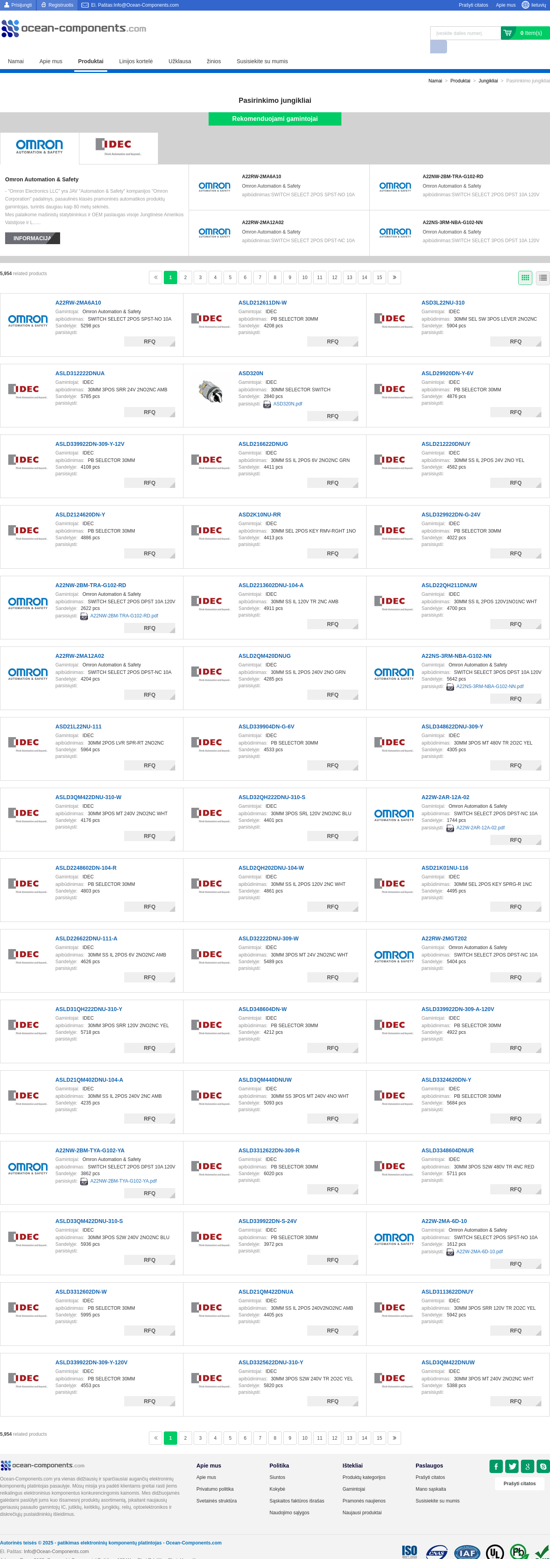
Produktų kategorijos (364, 1464)
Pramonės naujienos (364, 1487)
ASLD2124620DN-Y (80, 501)
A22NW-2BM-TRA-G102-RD (453, 163)
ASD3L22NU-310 (443, 289)
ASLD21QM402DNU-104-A (89, 1066)
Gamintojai (354, 1476)
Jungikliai (488, 67)
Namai (16, 48)
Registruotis (60, 5)
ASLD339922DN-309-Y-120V (91, 1349)
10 (304, 264)
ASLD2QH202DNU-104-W (271, 854)
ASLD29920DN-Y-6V (447, 360)
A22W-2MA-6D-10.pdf (479, 1238)
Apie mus (506, 5)
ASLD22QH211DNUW (449, 572)
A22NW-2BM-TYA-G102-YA (90, 1137)
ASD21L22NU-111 (78, 713)
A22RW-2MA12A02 (263, 209)
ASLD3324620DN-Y (446, 1066)
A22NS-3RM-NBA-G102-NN (453, 209)
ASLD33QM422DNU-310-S (89, 1208)
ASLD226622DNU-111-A (86, 925)
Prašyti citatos (473, 5)
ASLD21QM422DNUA (265, 1278)
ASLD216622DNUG (263, 430)
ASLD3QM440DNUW (265, 1066)
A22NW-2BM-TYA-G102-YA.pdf (123, 1167)
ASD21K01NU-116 (445, 854)
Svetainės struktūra (216, 1487)
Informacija (32, 225)
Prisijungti (21, 5)
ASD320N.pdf (287, 390)
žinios (214, 48)
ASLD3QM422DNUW (448, 1349)
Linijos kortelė (136, 48)
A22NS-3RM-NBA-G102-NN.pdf (490, 673)
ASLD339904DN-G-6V (266, 713)
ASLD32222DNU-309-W (268, 925)
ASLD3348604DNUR (448, 1137)
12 (334, 264)
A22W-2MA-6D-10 (444, 1208)
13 (349, 264)
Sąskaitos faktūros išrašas (297, 1487)
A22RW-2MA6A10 (261, 163)
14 (364, 264)
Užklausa (180, 48)
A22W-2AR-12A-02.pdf (480, 814)
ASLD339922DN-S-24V (267, 1208)
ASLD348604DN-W (262, 996)
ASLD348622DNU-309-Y (452, 713)
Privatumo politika (215, 1476)
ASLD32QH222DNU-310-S (271, 784)
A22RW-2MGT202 (444, 925)
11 (319, 264)
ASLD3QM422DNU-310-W (88, 784)
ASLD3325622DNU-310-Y (270, 1349)
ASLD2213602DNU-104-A (271, 572)
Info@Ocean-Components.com (56, 1538)
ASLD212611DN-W (262, 289)
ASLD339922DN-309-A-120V (458, 996)
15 (379, 264)
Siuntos (277, 1464)
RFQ (150, 328)
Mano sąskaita (431, 1476)
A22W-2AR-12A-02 (445, 784)
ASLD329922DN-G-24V (451, 501)
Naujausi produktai (362, 1499)
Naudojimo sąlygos (289, 1499)
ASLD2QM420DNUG (264, 642)
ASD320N (250, 360)
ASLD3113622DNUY (447, 1278)
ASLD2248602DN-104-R (86, 854)
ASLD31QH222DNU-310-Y (88, 996)
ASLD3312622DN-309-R (269, 1137)
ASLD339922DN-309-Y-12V (90, 430)
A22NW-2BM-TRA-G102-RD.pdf (124, 602)
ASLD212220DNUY (446, 430)
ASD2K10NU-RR (259, 501)
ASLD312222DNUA (79, 360)
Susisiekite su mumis (262, 48)
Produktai (91, 48)
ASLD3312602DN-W (81, 1278)
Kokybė (277, 1476)
